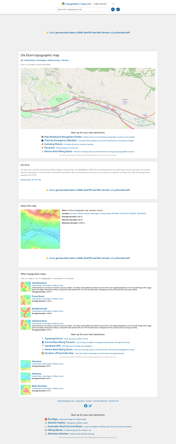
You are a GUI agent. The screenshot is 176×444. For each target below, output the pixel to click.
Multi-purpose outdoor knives (76, 339)
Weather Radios (56, 422)
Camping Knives (54, 338)
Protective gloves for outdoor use (77, 430)
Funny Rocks (38, 296)
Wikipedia (24, 180)
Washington (47, 285)
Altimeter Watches (58, 433)
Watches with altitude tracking (82, 434)
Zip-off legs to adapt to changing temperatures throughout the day (103, 342)
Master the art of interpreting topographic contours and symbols (109, 137)
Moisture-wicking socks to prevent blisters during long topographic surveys (104, 152)
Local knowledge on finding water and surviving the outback (107, 427)
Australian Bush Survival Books (65, 426)
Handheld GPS (53, 345)
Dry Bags (53, 419)
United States (37, 285)
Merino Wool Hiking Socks (58, 151)
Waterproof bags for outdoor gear (72, 419)
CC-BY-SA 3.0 (34, 180)
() (108, 214)
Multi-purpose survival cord (67, 148)
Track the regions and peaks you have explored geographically (99, 353)
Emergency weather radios (77, 423)
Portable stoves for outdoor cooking (78, 144)
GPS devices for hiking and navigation (77, 346)
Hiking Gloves (55, 430)
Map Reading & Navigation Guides (63, 136)
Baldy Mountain (39, 386)
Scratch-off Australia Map (59, 353)
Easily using (89, 32)
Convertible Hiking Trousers (60, 342)
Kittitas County (58, 285)
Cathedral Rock (39, 283)
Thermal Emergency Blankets (60, 140)
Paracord (49, 147)
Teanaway (36, 361)
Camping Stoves (53, 144)
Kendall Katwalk (39, 308)
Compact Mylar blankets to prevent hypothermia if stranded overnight (106, 141)
